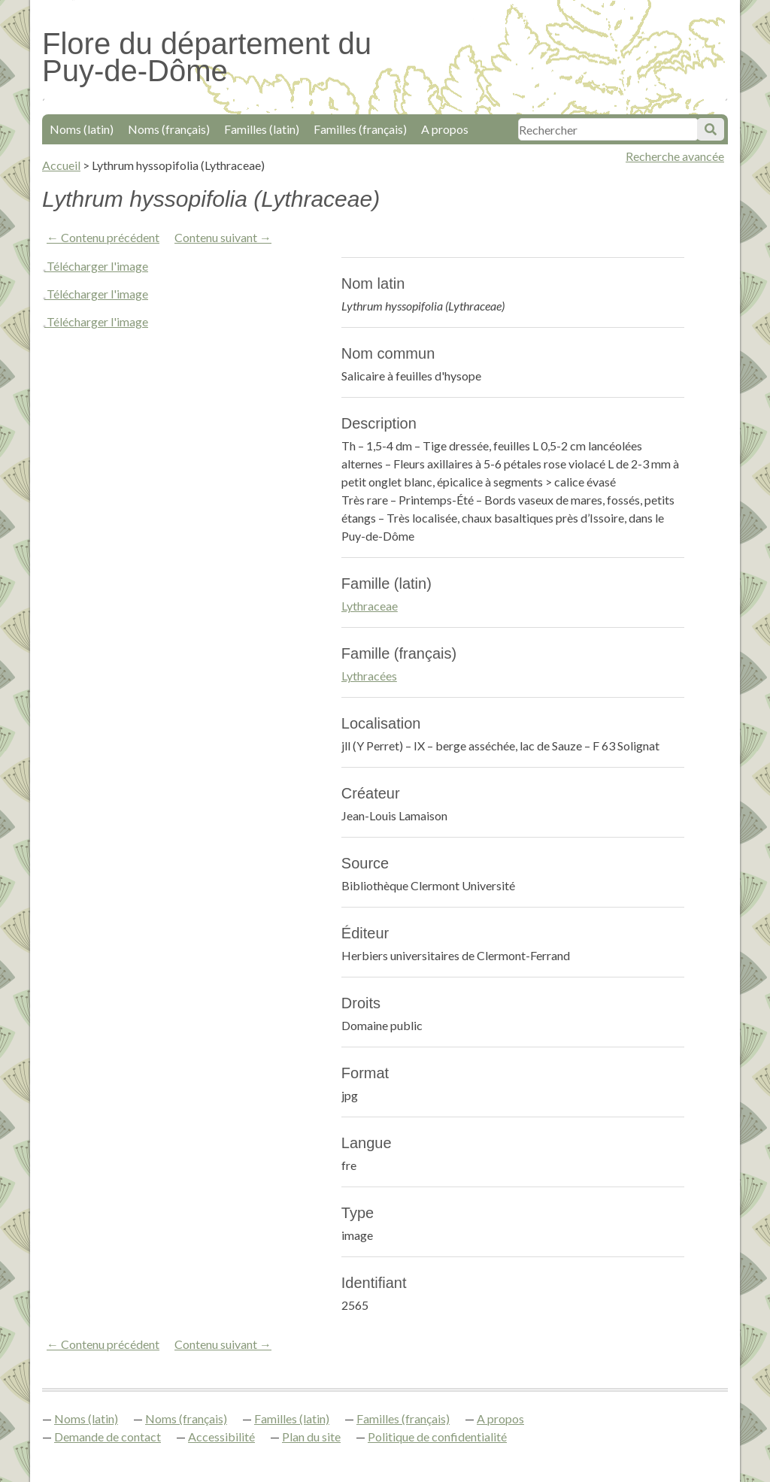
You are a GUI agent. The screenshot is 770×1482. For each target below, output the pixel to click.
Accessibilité (221, 1436)
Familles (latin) (261, 129)
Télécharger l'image (97, 266)
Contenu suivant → (222, 237)
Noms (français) (169, 129)
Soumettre (710, 129)
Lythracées (369, 675)
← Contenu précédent (103, 237)
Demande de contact (107, 1436)
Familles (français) (360, 129)
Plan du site (311, 1436)
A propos (444, 129)
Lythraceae (369, 606)
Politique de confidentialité (437, 1436)
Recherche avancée (675, 156)
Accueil (61, 165)
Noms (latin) (82, 129)
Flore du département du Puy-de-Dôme (206, 57)
